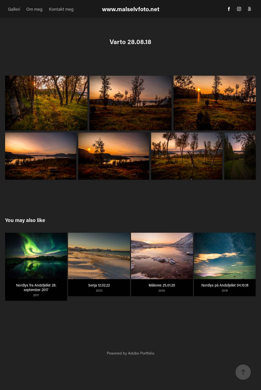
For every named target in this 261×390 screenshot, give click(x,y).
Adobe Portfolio (141, 353)
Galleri (14, 9)
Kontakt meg (61, 9)
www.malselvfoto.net (130, 9)
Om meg (34, 9)
